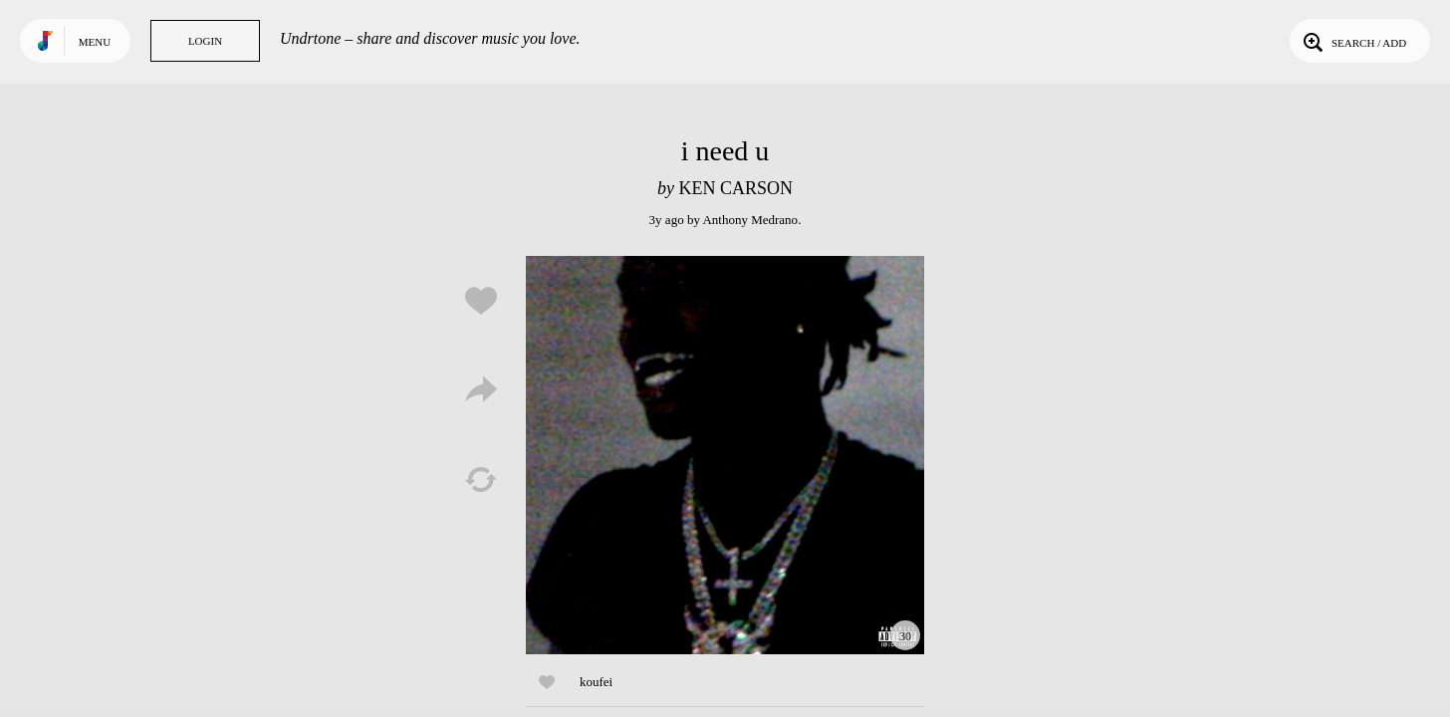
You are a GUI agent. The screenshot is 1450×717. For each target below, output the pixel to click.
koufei (596, 681)
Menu (95, 42)
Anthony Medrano (750, 219)
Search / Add (1353, 41)
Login (205, 41)
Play (725, 455)
